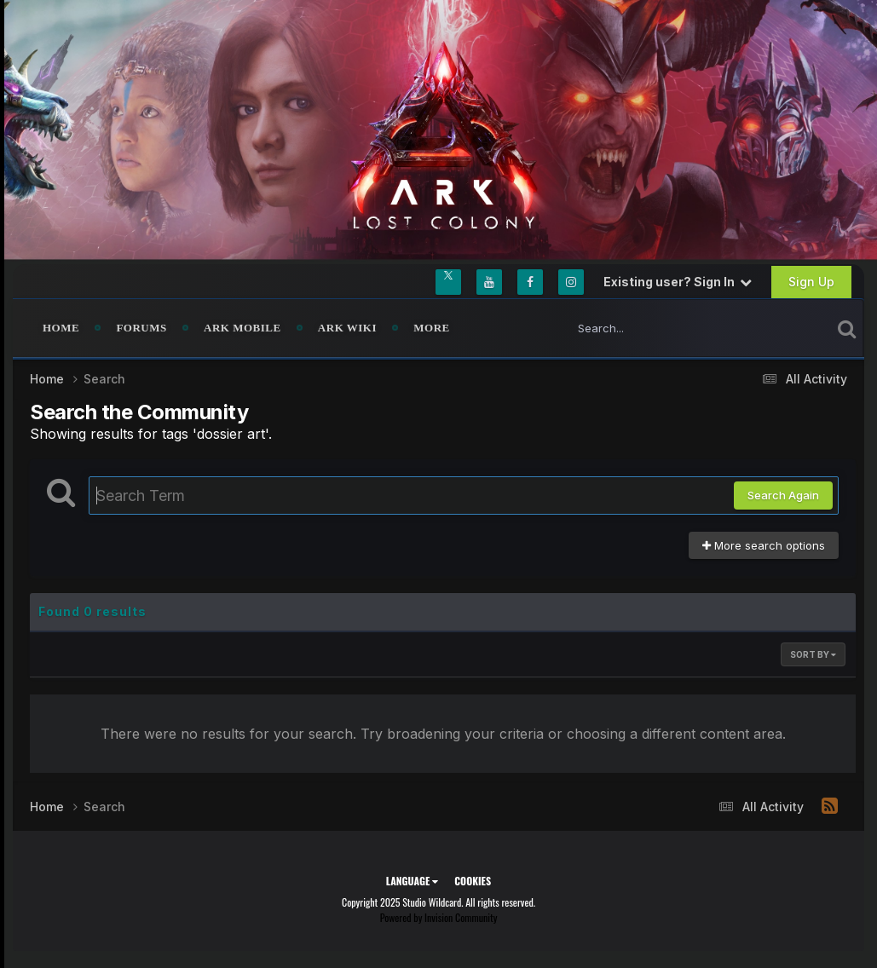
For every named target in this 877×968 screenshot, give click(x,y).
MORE (431, 327)
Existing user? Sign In (677, 281)
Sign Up (811, 281)
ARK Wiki (347, 327)
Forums (141, 327)
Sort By (813, 654)
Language (412, 880)
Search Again (783, 495)
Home (61, 327)
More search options (763, 545)
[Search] (651, 328)
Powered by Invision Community (439, 917)
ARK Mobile (242, 327)
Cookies (472, 880)
